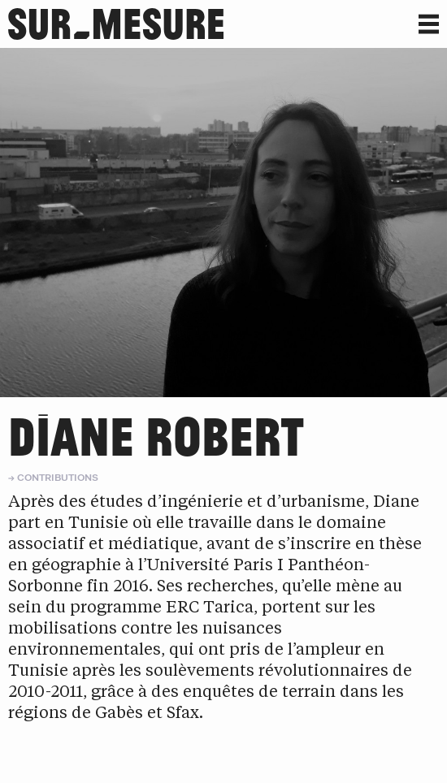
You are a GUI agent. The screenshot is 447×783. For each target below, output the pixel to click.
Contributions (57, 477)
